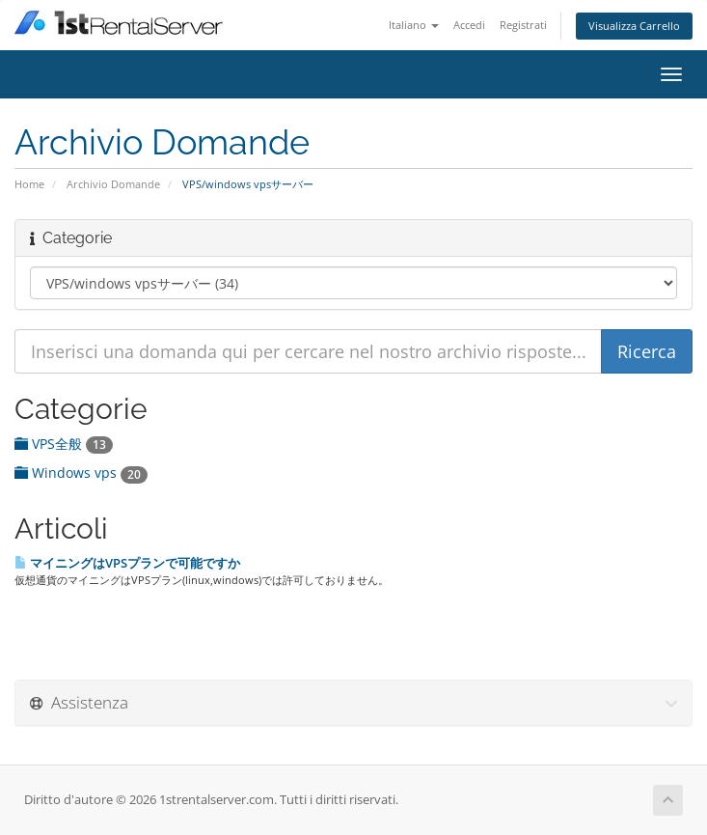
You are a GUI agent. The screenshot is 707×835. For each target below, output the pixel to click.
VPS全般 (63, 443)
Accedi (469, 24)
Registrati (523, 24)
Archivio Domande (113, 184)
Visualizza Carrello (634, 25)
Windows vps (81, 472)
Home (29, 184)
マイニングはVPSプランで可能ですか (127, 562)
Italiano (414, 24)
